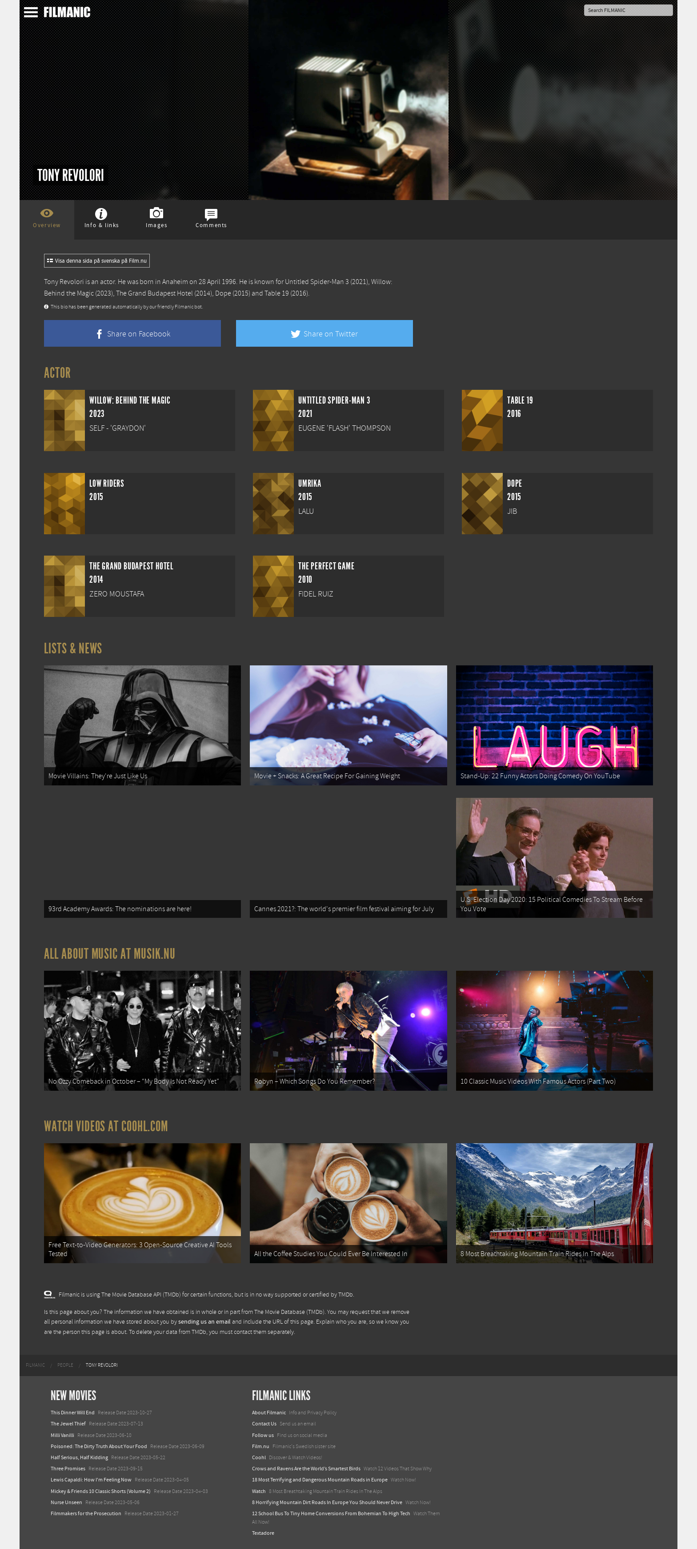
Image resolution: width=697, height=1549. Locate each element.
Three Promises (68, 1468)
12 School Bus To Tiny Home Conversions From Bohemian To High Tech (331, 1513)
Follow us (263, 1435)
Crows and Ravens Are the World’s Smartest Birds (306, 1468)
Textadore (263, 1533)
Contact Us (264, 1424)
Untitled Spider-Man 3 (317, 282)
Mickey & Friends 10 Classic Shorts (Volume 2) (101, 1491)
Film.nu (260, 1446)
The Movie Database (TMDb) (289, 1312)
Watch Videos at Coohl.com (106, 1126)
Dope (223, 293)
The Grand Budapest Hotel (154, 293)
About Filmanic (269, 1412)
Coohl (259, 1457)
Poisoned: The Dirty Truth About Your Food (99, 1446)
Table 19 (276, 293)
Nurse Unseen (66, 1502)
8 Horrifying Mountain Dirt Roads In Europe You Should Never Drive (327, 1502)
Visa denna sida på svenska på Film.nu (97, 261)
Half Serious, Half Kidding (79, 1457)
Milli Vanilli (62, 1435)
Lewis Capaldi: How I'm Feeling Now (91, 1480)
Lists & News (73, 648)
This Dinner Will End (73, 1412)
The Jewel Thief (68, 1424)
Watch (259, 1491)
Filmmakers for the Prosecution (86, 1513)
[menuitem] (35, 1365)
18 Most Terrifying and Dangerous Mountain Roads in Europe (320, 1480)
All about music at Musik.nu (110, 953)
